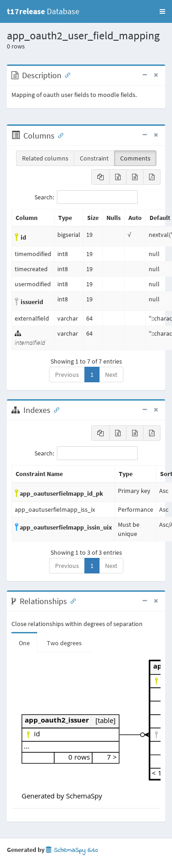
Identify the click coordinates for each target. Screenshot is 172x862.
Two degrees (64, 643)
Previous (67, 374)
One (24, 643)
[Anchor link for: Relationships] (71, 600)
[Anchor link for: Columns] (59, 135)
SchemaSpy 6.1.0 (72, 850)
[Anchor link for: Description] (65, 74)
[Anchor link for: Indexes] (54, 409)
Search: (86, 197)
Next (111, 374)
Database (43, 11)
